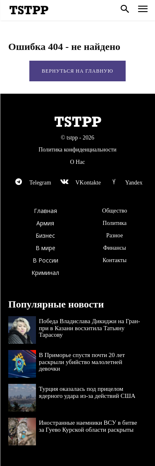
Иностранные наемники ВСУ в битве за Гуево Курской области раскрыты (88, 426)
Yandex (134, 183)
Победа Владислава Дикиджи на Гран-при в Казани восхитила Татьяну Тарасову (89, 328)
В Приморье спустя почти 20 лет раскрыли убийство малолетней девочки (82, 362)
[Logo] (29, 10)
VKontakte (87, 183)
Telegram (40, 183)
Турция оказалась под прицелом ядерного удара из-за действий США (87, 392)
